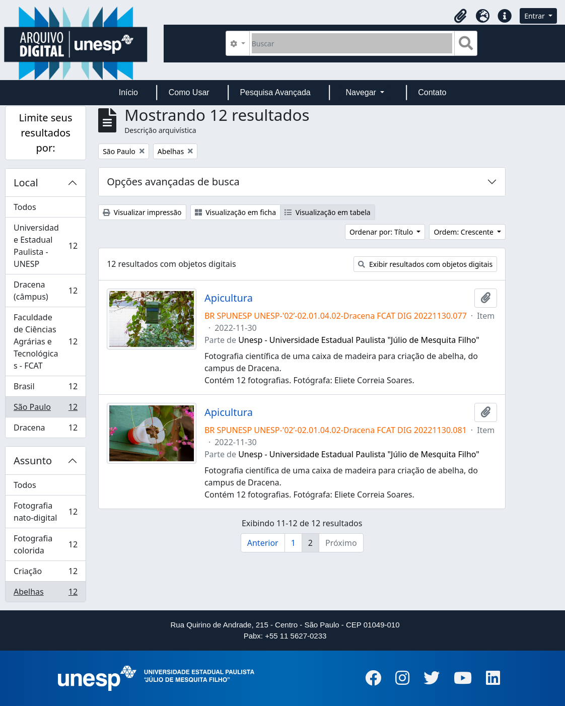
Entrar (535, 16)
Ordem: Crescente (464, 232)
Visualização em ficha (235, 212)
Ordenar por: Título (382, 232)
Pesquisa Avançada (275, 92)
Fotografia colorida (45, 544)
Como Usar (189, 92)
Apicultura (228, 298)
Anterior (262, 542)
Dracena (45, 429)
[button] (460, 16)
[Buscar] (352, 43)
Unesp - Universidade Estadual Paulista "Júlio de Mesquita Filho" (358, 339)
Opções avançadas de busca (173, 181)
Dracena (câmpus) (45, 290)
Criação (45, 573)
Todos (25, 207)
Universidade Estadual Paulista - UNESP (45, 245)
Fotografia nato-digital (45, 511)
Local (26, 182)
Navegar (361, 92)
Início (128, 92)
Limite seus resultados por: (46, 133)
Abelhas (45, 594)
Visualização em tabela (328, 212)
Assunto (33, 460)
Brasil (45, 388)
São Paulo (45, 409)
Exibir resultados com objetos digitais (425, 264)
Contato (432, 92)
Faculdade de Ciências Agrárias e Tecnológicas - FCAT (45, 341)
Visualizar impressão (142, 212)
